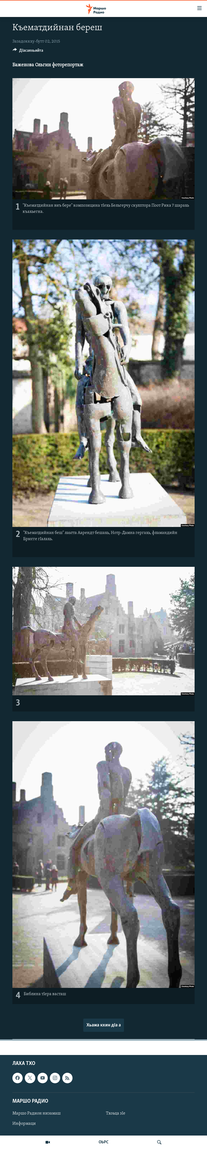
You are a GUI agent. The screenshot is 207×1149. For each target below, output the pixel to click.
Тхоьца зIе (115, 1113)
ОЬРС (104, 1142)
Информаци (24, 1124)
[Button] (28, 52)
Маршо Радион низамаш (36, 1113)
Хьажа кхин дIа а (104, 1025)
